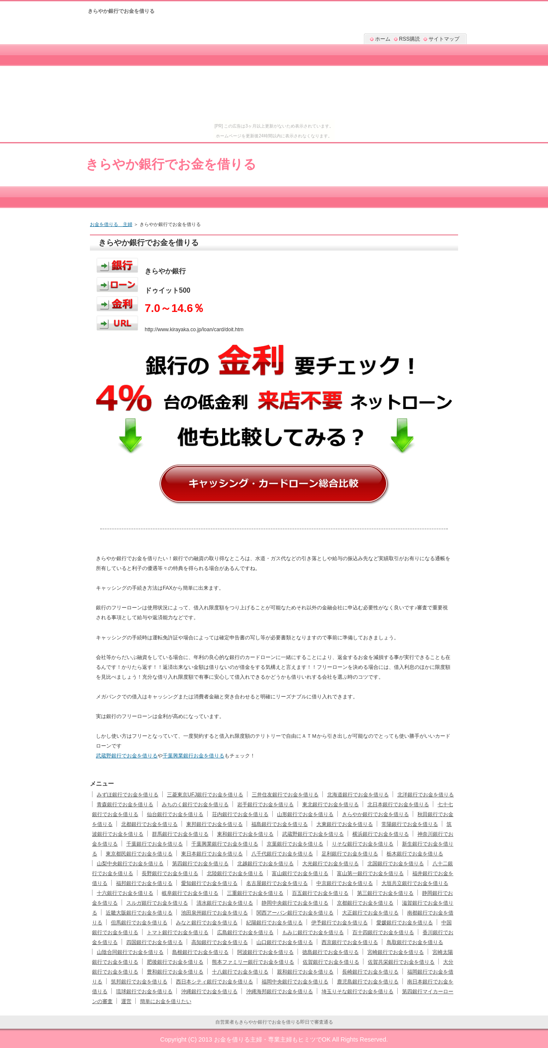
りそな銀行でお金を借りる (362, 844)
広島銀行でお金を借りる (245, 932)
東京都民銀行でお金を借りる (139, 854)
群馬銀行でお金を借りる (180, 834)
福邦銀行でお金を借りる (144, 883)
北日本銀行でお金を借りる (398, 805)
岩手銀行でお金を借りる (265, 805)
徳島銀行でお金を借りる (330, 952)
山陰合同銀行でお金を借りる (130, 952)
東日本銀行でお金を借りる (212, 854)
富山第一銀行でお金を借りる (370, 873)
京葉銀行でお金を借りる (295, 844)
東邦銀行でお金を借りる (214, 824)
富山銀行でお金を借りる (300, 873)
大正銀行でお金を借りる (370, 913)
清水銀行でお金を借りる (225, 903)
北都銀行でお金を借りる (149, 824)
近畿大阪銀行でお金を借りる (139, 913)
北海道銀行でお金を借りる (358, 795)
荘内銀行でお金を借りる (240, 814)
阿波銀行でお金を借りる (265, 952)
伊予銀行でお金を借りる (339, 923)
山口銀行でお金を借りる (284, 942)
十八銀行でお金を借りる (240, 972)
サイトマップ (444, 39)
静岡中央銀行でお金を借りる (295, 903)
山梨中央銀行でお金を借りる (130, 864)
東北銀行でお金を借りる (330, 805)
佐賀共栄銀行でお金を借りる (401, 962)
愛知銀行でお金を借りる (209, 883)
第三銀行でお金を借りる (385, 893)
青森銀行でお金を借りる (125, 805)
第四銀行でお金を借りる (200, 864)
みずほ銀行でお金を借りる (127, 795)
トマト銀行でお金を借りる (177, 932)
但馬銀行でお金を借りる (139, 923)
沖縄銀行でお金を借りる (209, 992)
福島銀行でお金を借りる (279, 824)
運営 (126, 1001)
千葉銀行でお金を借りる (154, 844)
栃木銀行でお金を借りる (415, 854)
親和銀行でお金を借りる (305, 972)
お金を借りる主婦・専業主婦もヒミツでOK (272, 1039)
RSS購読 (409, 39)
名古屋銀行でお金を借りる (277, 883)
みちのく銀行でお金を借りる (195, 805)
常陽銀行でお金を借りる (409, 824)
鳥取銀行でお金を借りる (415, 942)
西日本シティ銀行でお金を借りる (214, 982)
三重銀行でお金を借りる (255, 893)
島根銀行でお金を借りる (200, 952)
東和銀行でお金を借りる (245, 834)
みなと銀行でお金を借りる (207, 923)
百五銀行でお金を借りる (320, 893)
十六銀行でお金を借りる (125, 893)
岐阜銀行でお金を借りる (190, 893)
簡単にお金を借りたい (165, 1001)
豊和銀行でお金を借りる (175, 972)
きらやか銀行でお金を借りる (171, 164)
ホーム (382, 39)
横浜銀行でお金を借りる (380, 834)
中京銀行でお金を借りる (344, 883)
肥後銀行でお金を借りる (175, 962)
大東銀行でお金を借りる (344, 824)
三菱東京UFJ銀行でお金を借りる (205, 795)
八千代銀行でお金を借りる (282, 854)
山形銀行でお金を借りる (305, 814)
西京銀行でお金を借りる (350, 942)
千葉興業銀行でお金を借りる (224, 844)
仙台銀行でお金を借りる (175, 814)
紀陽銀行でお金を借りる (274, 923)
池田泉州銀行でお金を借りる (214, 913)
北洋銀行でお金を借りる (425, 795)
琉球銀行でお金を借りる (144, 992)
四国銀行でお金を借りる (154, 942)
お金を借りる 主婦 (111, 224)
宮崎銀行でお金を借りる (395, 952)
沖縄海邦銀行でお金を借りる (279, 992)
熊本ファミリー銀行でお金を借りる (253, 962)
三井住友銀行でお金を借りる (285, 795)
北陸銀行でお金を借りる (235, 873)
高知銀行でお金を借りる (219, 942)
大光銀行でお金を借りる (330, 864)
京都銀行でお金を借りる (365, 903)
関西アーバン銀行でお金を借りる (295, 913)
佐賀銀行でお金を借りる (331, 962)
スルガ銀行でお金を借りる (157, 903)
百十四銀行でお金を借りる (383, 932)
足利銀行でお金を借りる (350, 854)
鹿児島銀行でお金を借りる (368, 982)
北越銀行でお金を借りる (265, 864)
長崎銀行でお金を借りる (370, 972)
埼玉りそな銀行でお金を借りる (357, 992)
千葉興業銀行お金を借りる (193, 756)
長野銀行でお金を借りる (170, 873)
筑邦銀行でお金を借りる (139, 982)
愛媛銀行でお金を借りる (404, 923)
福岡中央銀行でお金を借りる (295, 982)
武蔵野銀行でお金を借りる (127, 756)
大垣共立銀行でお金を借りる (414, 883)
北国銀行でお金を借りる (395, 864)
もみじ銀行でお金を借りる (313, 932)
